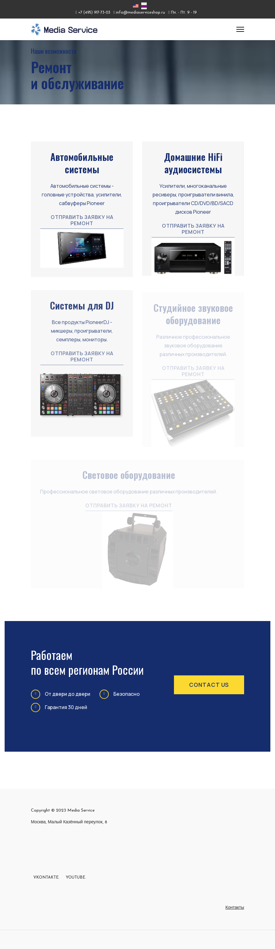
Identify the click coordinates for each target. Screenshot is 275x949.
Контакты (235, 907)
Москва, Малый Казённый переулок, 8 (69, 822)
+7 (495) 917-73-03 (94, 13)
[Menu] (240, 29)
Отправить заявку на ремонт (82, 220)
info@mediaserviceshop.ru (140, 13)
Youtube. (76, 878)
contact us (209, 684)
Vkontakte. (46, 878)
